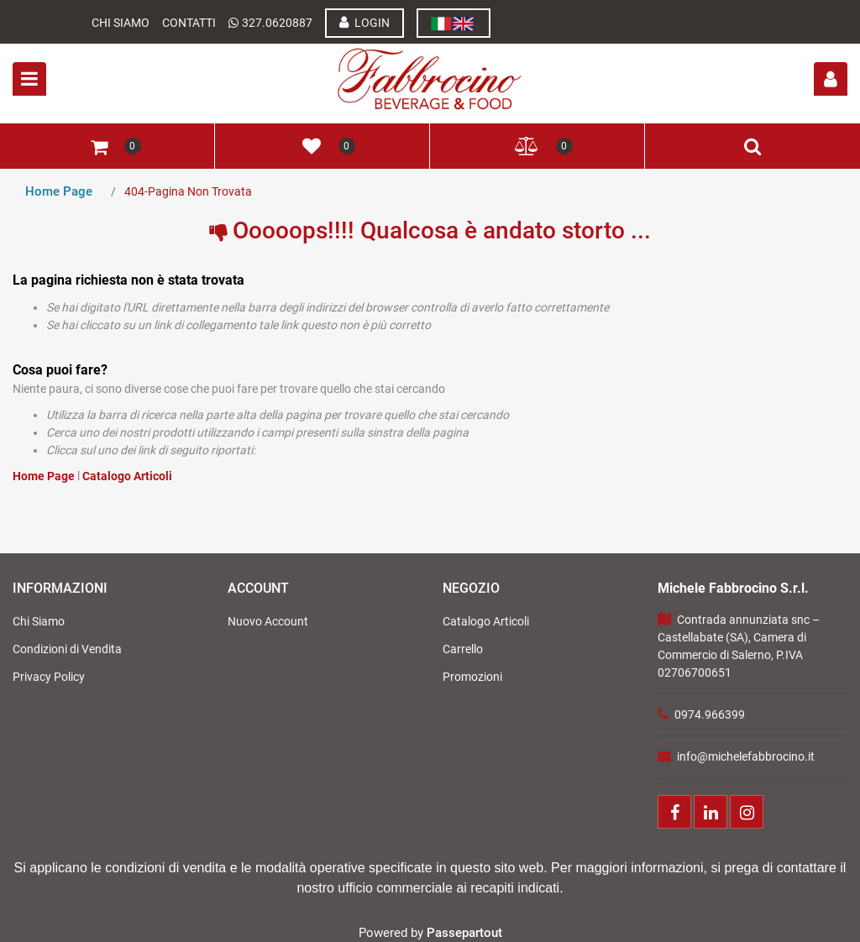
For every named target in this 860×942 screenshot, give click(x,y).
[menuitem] (453, 23)
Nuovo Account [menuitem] (268, 621)
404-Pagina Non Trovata (188, 191)
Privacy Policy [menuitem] (49, 676)
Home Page (58, 191)
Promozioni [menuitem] (472, 676)
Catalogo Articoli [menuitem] (486, 621)
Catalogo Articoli (127, 476)
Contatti (189, 22)
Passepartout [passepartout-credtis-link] (464, 932)
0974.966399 (709, 714)
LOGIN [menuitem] (364, 22)
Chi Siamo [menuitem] (39, 621)
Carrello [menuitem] (463, 649)
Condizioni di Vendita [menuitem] (67, 649)
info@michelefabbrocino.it (746, 756)
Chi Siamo (120, 22)
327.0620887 (277, 22)
